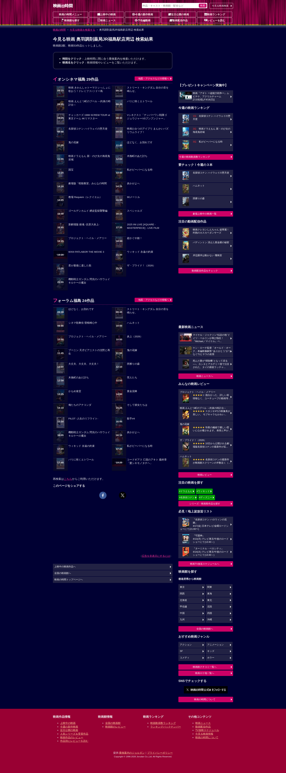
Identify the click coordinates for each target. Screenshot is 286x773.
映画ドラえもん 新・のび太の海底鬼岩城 (89, 158)
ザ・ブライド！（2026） (141, 265)
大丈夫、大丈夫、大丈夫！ (83, 364)
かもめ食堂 (74, 391)
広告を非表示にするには (156, 555)
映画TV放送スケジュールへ (204, 563)
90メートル (133, 197)
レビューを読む (214, 20)
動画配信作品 (178, 20)
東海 (209, 593)
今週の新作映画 (142, 14)
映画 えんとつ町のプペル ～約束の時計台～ (89, 103)
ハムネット (133, 322)
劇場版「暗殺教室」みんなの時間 (87, 183)
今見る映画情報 (204, 733)
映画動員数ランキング (163, 723)
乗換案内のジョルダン (132, 752)
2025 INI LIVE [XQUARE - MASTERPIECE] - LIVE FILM (143, 226)
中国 (182, 613)
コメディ (184, 657)
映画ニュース (106, 20)
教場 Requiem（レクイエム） (85, 197)
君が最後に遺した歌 (79, 265)
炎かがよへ (133, 183)
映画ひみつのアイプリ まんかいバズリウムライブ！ (148, 130)
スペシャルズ (134, 210)
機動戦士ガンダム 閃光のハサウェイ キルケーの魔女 (89, 281)
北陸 (209, 606)
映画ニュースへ (204, 376)
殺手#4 (131, 418)
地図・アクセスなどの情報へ (153, 78)
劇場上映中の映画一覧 (205, 213)
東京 (182, 587)
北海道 (183, 600)
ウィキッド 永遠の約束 (140, 251)
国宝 (71, 169)
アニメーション (215, 644)
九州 (182, 619)
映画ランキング (214, 14)
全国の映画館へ (204, 628)
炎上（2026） (135, 336)
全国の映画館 (113, 723)
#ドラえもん (185, 491)
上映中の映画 (106, 14)
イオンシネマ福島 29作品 (75, 79)
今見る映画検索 (220, 5)
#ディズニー (205, 497)
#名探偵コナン (187, 497)
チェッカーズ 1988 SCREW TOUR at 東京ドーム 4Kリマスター (89, 117)
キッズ (210, 651)
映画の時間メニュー (70, 14)
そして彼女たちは (137, 405)
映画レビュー (205, 474)
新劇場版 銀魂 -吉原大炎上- (84, 224)
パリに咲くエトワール (139, 101)
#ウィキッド (203, 491)
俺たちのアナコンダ (79, 405)
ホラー (210, 657)
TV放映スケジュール (207, 730)
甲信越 (183, 606)
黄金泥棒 (132, 391)
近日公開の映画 (178, 14)
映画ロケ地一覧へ (204, 673)
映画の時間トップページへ (68, 579)
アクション (186, 644)
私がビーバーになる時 (139, 169)
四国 (209, 613)
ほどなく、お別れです (139, 142)
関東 (209, 587)
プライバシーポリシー (160, 752)
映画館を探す (70, 20)
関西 (182, 593)
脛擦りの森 (133, 364)
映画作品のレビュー (71, 737)
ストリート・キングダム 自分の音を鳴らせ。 (148, 89)
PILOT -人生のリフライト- (83, 418)
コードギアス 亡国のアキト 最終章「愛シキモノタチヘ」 (147, 461)
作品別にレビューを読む (74, 740)
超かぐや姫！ (134, 238)
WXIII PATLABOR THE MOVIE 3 (86, 251)
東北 (209, 600)
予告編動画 (142, 20)
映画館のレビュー (115, 726)
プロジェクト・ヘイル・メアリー (87, 238)
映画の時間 (59, 29)
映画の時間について (204, 699)
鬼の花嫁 (73, 142)
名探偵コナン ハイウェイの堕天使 (87, 128)
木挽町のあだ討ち (137, 156)
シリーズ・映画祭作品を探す (204, 503)
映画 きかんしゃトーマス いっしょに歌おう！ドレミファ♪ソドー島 (89, 89)
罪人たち (132, 377)
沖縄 (209, 619)
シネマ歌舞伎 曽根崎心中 (82, 322)
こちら (68, 478)
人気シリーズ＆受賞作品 (74, 733)
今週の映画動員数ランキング (194, 156)
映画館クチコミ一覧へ (205, 667)
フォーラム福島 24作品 (73, 300)
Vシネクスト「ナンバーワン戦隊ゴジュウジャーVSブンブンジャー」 (147, 117)
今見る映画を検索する (82, 29)
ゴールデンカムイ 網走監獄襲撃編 (87, 210)
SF (181, 651)
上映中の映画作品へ (65, 566)
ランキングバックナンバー (165, 726)
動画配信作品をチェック (205, 270)
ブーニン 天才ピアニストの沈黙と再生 (89, 352)
